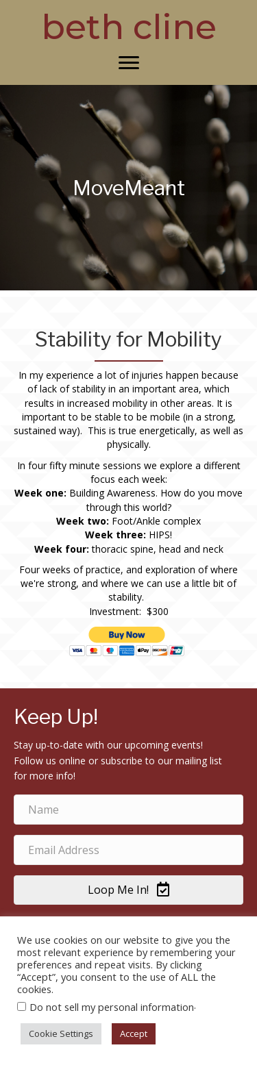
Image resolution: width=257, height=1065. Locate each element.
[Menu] (129, 63)
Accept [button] (133, 1033)
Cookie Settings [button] (61, 1033)
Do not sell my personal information (111, 1007)
